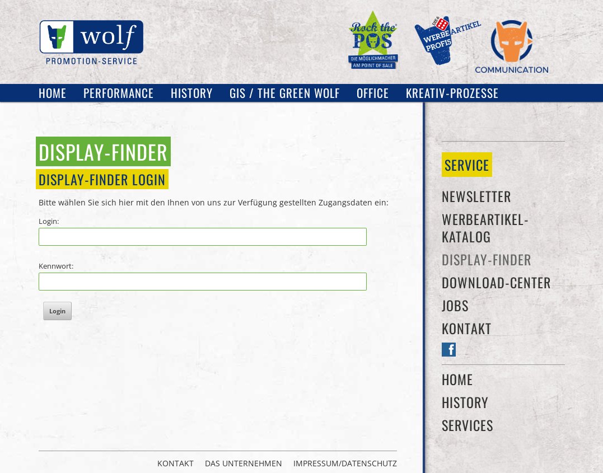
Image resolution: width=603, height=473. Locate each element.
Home (53, 92)
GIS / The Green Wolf (285, 92)
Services (467, 425)
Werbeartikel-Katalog (485, 227)
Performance (118, 92)
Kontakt (467, 328)
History (192, 92)
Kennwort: (56, 266)
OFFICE (373, 92)
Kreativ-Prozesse (452, 92)
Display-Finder (486, 259)
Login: (49, 221)
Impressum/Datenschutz (345, 463)
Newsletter (476, 196)
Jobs (455, 305)
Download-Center (496, 282)
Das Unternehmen (243, 463)
